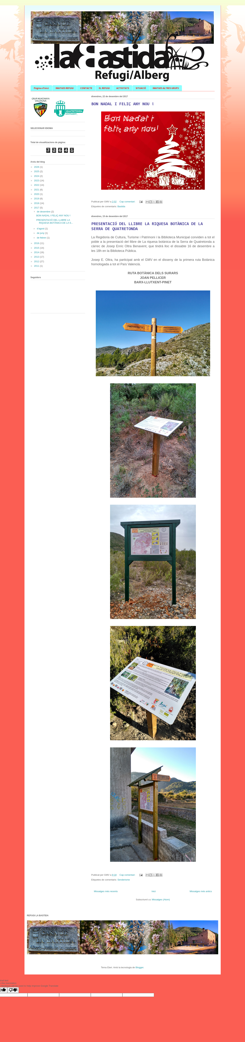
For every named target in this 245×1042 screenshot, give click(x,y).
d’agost (41, 228)
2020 (37, 194)
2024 (37, 176)
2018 (37, 203)
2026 (37, 167)
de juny (41, 233)
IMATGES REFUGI (65, 88)
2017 (37, 207)
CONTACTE (86, 88)
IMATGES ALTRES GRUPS (166, 88)
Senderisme (123, 879)
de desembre (44, 211)
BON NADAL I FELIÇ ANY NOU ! (122, 104)
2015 (37, 248)
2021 (37, 189)
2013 (37, 256)
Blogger (139, 967)
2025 (37, 171)
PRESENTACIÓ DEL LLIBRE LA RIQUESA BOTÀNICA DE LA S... (54, 221)
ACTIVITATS (122, 88)
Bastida (121, 206)
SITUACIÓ (141, 88)
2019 (37, 198)
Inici (154, 891)
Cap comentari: (128, 201)
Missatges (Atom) (161, 899)
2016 (37, 243)
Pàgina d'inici (41, 88)
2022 (37, 185)
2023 (37, 180)
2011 (37, 266)
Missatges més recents (106, 891)
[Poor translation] (13, 990)
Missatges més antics (201, 891)
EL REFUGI (104, 88)
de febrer (42, 237)
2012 (37, 261)
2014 (37, 252)
